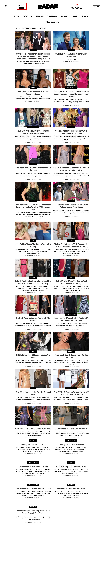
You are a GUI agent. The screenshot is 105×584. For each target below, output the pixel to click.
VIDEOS (74, 16)
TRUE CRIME (52, 16)
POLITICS (39, 16)
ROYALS (64, 16)
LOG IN (96, 6)
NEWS (16, 16)
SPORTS (85, 16)
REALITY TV (27, 16)
